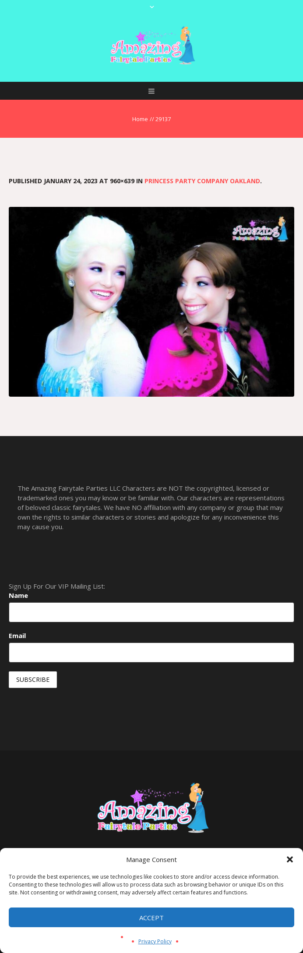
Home (140, 119)
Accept (151, 917)
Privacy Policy (155, 941)
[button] (289, 859)
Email (17, 635)
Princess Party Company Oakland (202, 181)
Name (18, 595)
